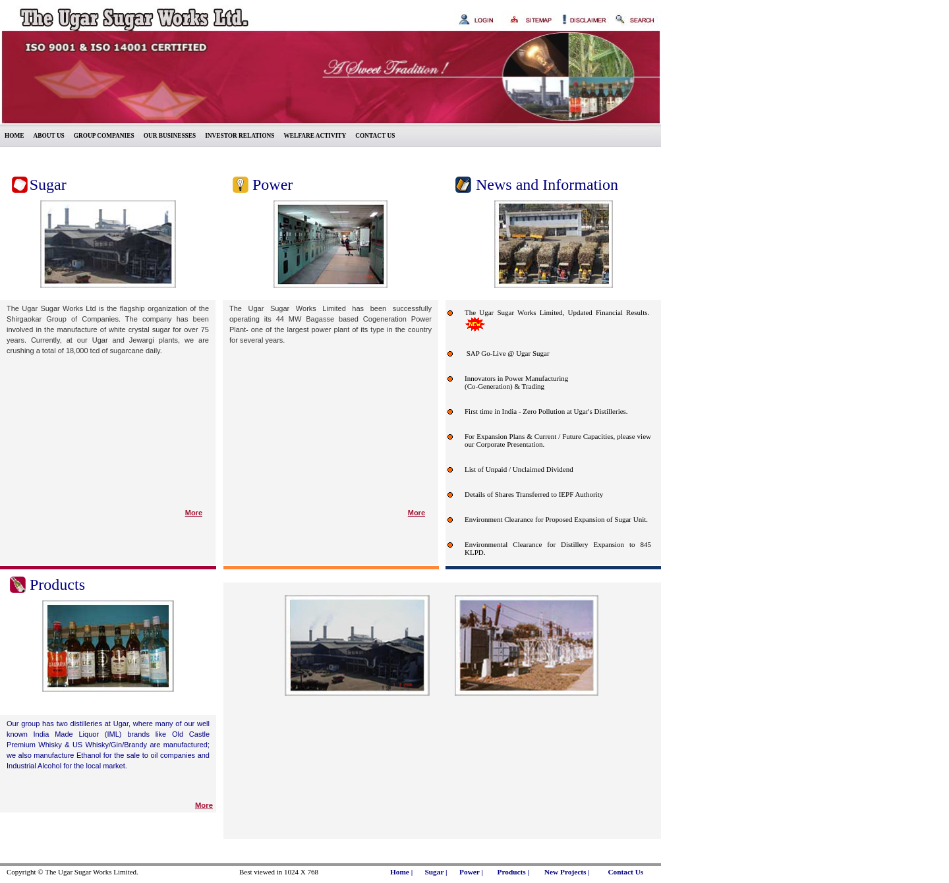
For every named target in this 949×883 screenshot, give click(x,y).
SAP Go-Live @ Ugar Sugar (507, 353)
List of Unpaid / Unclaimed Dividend (519, 469)
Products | (513, 872)
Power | (471, 872)
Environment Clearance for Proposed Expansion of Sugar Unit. (556, 519)
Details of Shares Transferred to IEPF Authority (534, 494)
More (193, 513)
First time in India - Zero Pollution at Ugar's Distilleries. (546, 411)
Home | (401, 872)
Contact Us (625, 872)
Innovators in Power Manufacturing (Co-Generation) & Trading (516, 382)
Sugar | (436, 872)
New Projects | (567, 872)
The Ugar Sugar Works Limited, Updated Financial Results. (557, 312)
